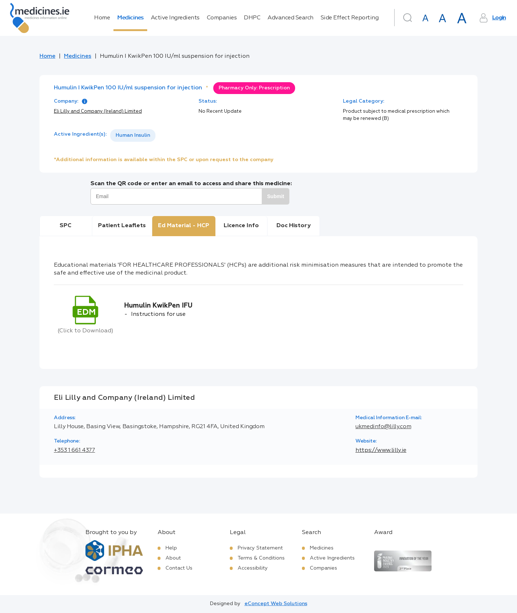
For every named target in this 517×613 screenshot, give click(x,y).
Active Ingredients (175, 18)
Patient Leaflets (122, 226)
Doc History (293, 226)
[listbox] (132, 135)
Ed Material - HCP (183, 226)
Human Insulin (133, 135)
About (173, 558)
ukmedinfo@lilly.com (383, 427)
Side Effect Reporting (350, 18)
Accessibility (253, 568)
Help (171, 548)
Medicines (130, 18)
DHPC (252, 18)
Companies (222, 18)
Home (102, 18)
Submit (275, 196)
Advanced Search (290, 18)
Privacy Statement (260, 548)
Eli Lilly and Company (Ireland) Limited (98, 111)
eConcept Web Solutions (275, 603)
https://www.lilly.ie (380, 450)
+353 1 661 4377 (74, 450)
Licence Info (241, 226)
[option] (132, 135)
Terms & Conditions (261, 558)
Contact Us (179, 568)
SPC (65, 226)
